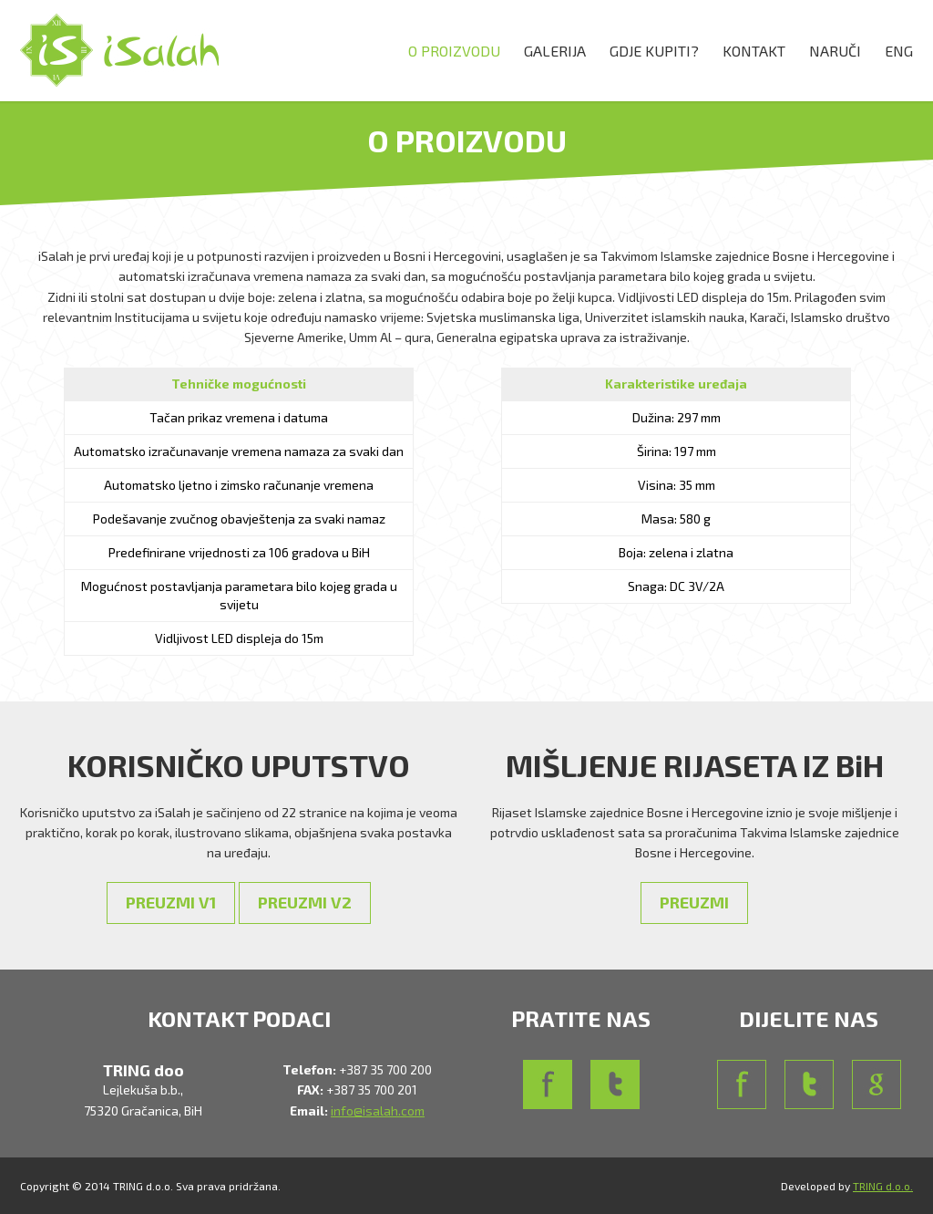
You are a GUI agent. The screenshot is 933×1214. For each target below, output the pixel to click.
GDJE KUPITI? (654, 50)
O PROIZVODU (454, 50)
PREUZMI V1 (171, 902)
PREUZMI (694, 902)
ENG (899, 50)
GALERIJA (555, 50)
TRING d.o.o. (883, 1185)
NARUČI (835, 50)
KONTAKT (754, 50)
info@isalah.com (378, 1110)
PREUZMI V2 (305, 902)
